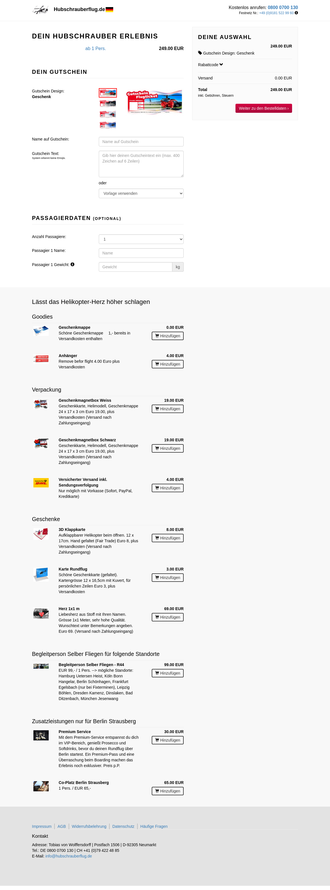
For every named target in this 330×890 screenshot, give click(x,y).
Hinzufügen (167, 336)
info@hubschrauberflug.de (68, 856)
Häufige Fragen (154, 826)
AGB (61, 826)
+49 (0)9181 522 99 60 (276, 13)
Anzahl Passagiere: (49, 236)
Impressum (42, 826)
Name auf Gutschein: (50, 139)
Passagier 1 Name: (49, 250)
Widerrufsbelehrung (89, 826)
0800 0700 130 (283, 7)
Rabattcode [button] (211, 64)
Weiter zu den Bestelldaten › (264, 108)
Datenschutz (123, 826)
